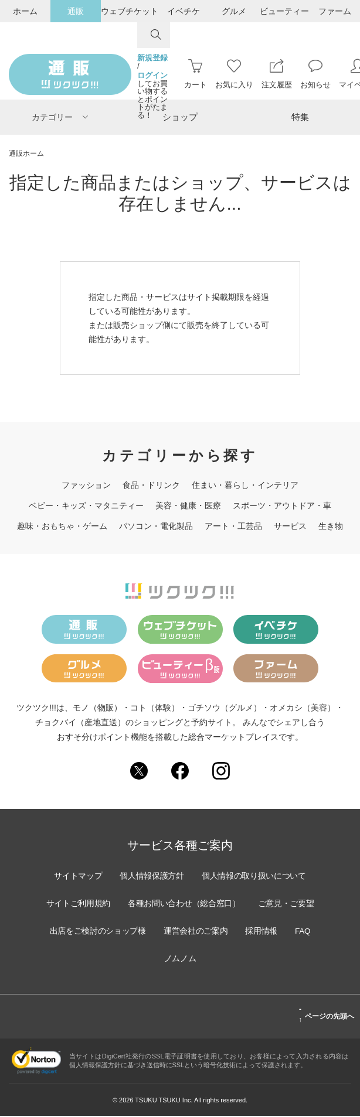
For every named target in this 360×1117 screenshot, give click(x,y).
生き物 (330, 526)
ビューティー (284, 11)
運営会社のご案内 (275, 932)
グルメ (234, 11)
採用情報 (137, 959)
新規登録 (152, 58)
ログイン (152, 75)
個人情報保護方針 (151, 877)
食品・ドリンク (151, 485)
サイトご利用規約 (114, 904)
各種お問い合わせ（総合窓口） (221, 904)
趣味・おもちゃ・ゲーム (62, 526)
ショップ (180, 117)
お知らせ (315, 74)
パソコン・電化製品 (156, 526)
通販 (75, 11)
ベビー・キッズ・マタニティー (86, 505)
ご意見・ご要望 (80, 932)
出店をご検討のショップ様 (176, 932)
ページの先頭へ (326, 1015)
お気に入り (234, 74)
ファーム (334, 11)
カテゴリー (60, 117)
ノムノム (222, 959)
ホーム (25, 11)
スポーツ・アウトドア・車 (282, 505)
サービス (290, 526)
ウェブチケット (129, 11)
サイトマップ (76, 877)
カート (195, 74)
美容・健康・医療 (188, 505)
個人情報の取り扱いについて (255, 877)
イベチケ (183, 11)
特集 (300, 117)
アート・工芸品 (233, 526)
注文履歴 (276, 74)
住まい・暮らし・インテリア (245, 485)
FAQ (180, 959)
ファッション (86, 485)
